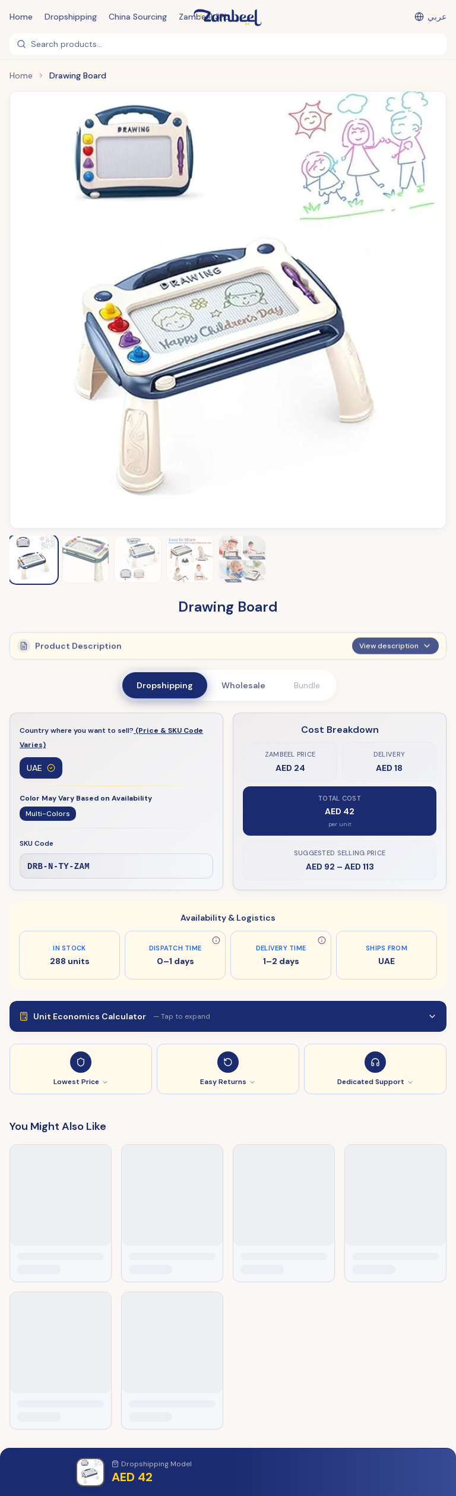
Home (21, 16)
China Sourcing (138, 16)
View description (395, 644)
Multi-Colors (48, 814)
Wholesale (243, 685)
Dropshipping (71, 16)
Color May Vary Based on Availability (86, 799)
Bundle (307, 685)
